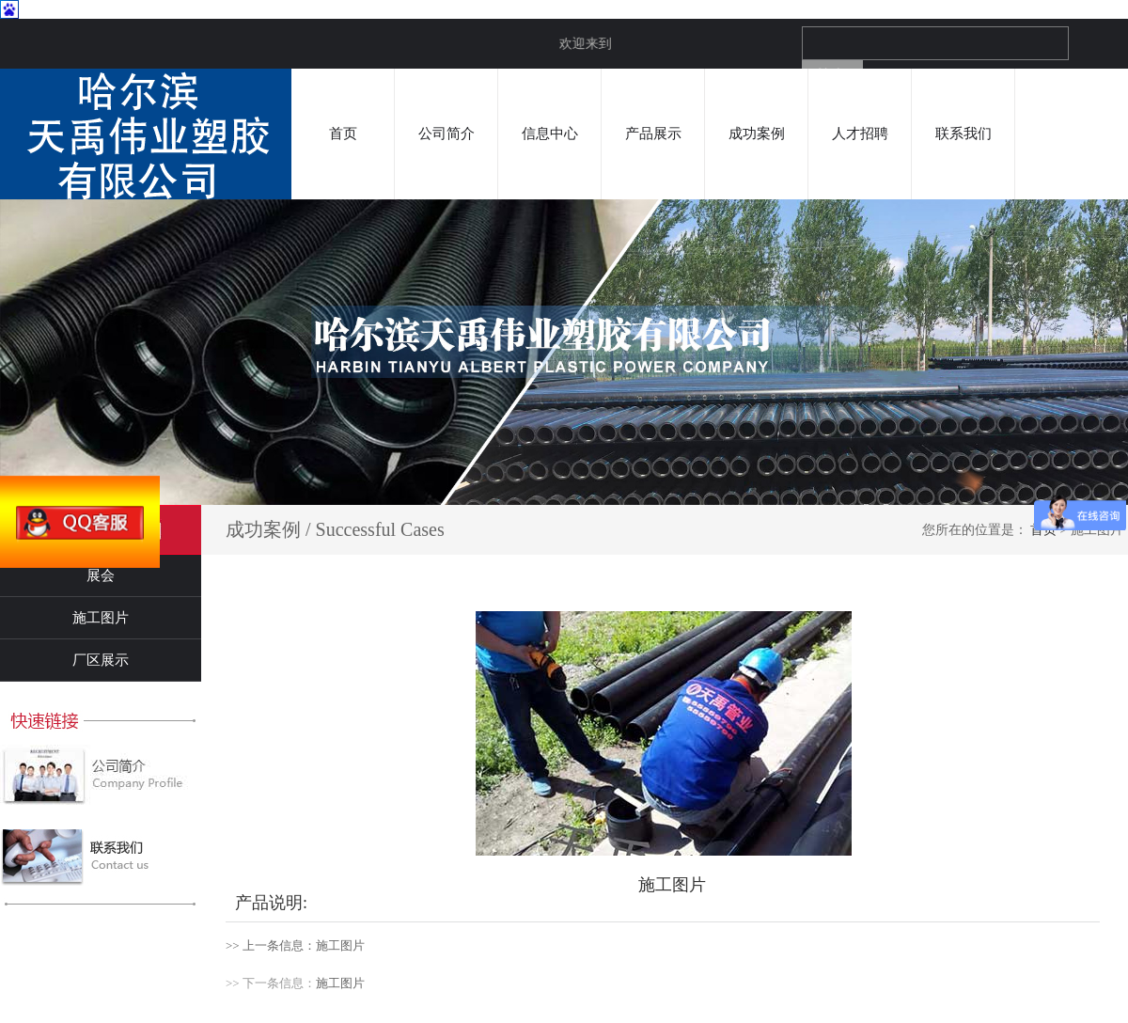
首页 (343, 133)
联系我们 (963, 133)
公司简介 (446, 133)
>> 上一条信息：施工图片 (295, 945)
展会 (100, 575)
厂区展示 (100, 660)
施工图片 (100, 617)
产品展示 (653, 133)
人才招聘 (860, 133)
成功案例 (756, 133)
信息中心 (550, 133)
